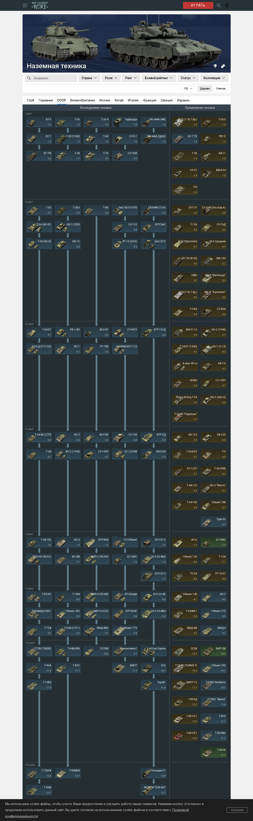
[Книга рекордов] (215, 66)
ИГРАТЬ (198, 5)
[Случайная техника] (223, 66)
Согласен (237, 810)
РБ (186, 88)
